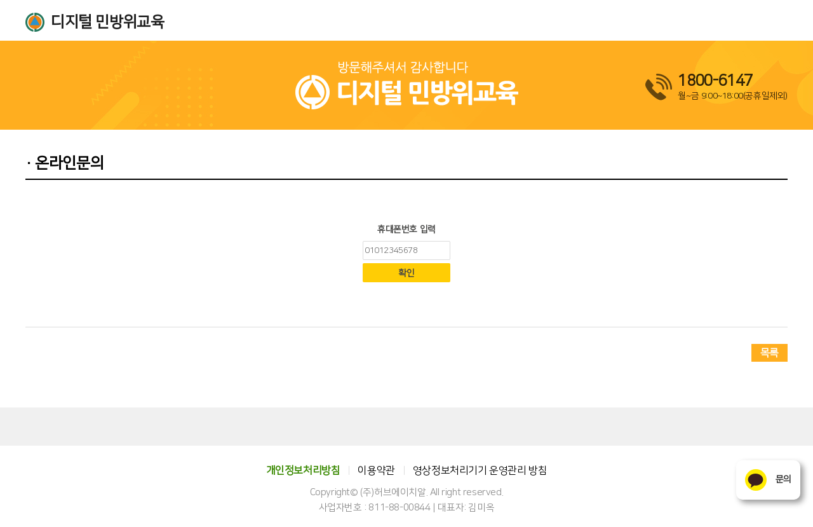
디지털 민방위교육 (107, 22)
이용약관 (376, 470)
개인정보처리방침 (303, 470)
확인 (406, 273)
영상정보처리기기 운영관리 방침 (480, 470)
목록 (769, 353)
